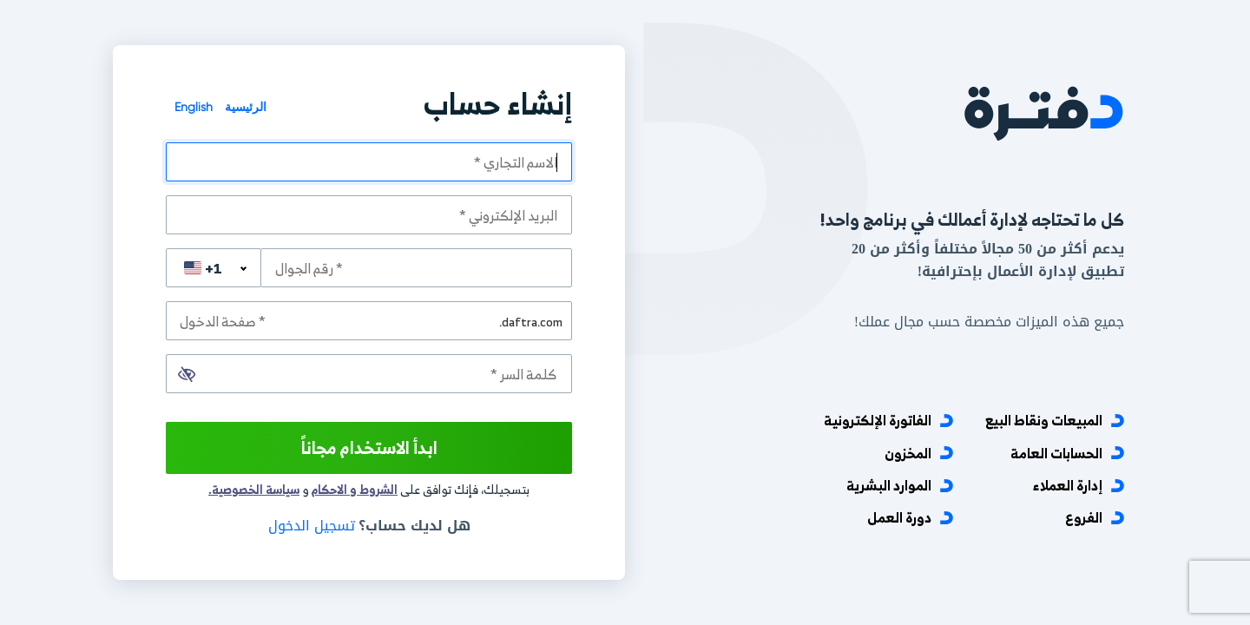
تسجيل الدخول (311, 525)
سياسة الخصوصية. (253, 489)
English (193, 107)
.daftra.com (530, 321)
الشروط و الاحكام (355, 489)
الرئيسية (243, 107)
